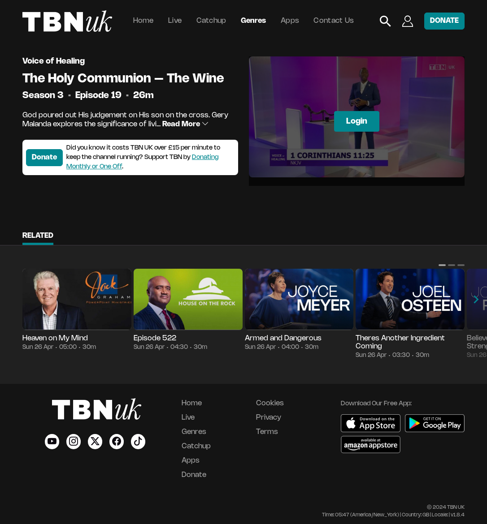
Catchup (211, 20)
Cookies (270, 403)
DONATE (444, 20)
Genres (253, 20)
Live (175, 20)
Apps (290, 20)
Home (143, 20)
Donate (44, 157)
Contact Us (333, 20)
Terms (267, 432)
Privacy (268, 417)
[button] (442, 265)
